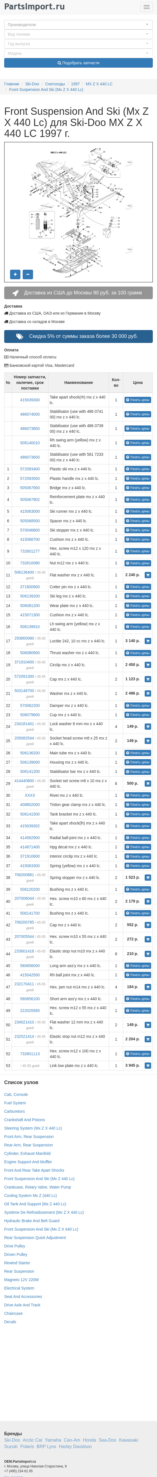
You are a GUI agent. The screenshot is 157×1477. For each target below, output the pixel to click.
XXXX (30, 795)
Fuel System (15, 1103)
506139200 (30, 596)
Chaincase (13, 1313)
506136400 (24, 572)
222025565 (30, 1010)
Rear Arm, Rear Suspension (28, 1145)
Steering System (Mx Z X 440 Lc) (33, 1128)
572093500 (30, 478)
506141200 (30, 771)
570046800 (30, 530)
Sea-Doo (107, 1440)
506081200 (30, 605)
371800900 (30, 587)
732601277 (30, 551)
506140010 (30, 443)
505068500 (30, 521)
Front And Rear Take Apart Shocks (34, 1170)
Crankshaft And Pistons (24, 1120)
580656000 (30, 965)
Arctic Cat (32, 1440)
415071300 (30, 615)
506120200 (30, 889)
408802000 (30, 804)
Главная (11, 84)
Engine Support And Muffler (28, 1162)
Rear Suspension (19, 1271)
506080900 (30, 653)
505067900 (30, 488)
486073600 (30, 457)
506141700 (30, 913)
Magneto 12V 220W (21, 1279)
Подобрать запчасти (78, 63)
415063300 (30, 866)
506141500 (30, 814)
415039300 (30, 400)
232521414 (24, 1036)
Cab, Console (16, 1094)
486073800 (30, 428)
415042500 (30, 975)
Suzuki (11, 1446)
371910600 (30, 856)
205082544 (24, 738)
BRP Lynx (46, 1446)
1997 (75, 84)
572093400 (30, 469)
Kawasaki (128, 1440)
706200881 (24, 875)
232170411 (24, 984)
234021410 (24, 1022)
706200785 (24, 922)
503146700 (24, 690)
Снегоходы (55, 84)
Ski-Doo (32, 84)
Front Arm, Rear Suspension (29, 1136)
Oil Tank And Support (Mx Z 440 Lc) (35, 1204)
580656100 (30, 999)
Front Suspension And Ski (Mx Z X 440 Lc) (46, 89)
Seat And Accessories (23, 1296)
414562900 (30, 837)
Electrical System (19, 1288)
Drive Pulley (14, 1246)
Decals (10, 1322)
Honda (89, 1440)
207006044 (24, 898)
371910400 (24, 662)
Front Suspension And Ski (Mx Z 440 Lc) (39, 1178)
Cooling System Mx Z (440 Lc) (30, 1195)
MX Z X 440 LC (99, 84)
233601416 (24, 951)
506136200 (30, 753)
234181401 (24, 724)
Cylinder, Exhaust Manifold (27, 1153)
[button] (78, 24)
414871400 (30, 847)
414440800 (24, 780)
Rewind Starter (17, 1263)
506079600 (30, 715)
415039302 (30, 826)
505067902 (30, 499)
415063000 (30, 511)
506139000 (30, 762)
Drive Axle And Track (22, 1305)
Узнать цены (137, 400)
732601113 (30, 1054)
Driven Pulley (15, 1254)
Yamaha (53, 1440)
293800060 (24, 638)
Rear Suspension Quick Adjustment (35, 1237)
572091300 (24, 676)
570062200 (30, 705)
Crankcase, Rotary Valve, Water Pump (37, 1187)
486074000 (30, 414)
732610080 (30, 563)
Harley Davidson (75, 1446)
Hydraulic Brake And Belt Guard (32, 1221)
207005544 (24, 936)
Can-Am (72, 1440)
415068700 (30, 539)
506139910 (30, 626)
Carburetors (14, 1111)
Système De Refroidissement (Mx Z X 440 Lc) (44, 1212)
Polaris (27, 1446)
